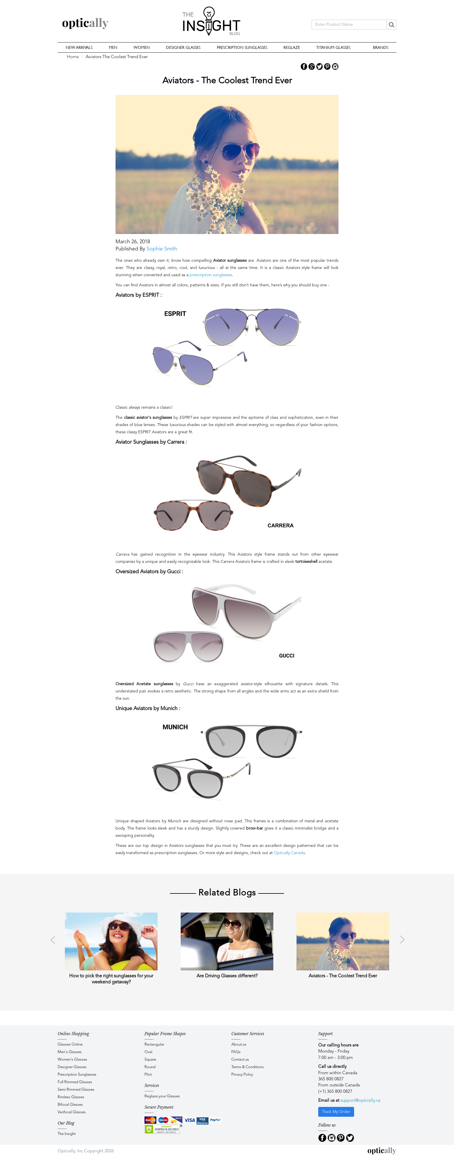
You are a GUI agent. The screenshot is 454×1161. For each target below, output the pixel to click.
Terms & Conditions (247, 1067)
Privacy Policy (242, 1075)
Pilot (148, 1075)
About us (238, 1044)
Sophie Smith (162, 249)
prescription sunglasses (211, 275)
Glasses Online (70, 1044)
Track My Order (336, 1112)
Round (149, 1067)
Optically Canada (289, 853)
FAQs (236, 1052)
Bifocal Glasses (70, 1105)
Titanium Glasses (333, 47)
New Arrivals (79, 47)
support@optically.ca (360, 1101)
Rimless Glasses (71, 1097)
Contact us (240, 1060)
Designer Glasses (183, 47)
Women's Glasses (72, 1060)
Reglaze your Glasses (162, 1096)
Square (150, 1060)
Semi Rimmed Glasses (76, 1090)
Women (141, 47)
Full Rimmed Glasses (75, 1082)
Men (113, 47)
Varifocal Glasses (72, 1112)
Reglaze (291, 47)
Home (73, 57)
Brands (380, 47)
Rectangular (154, 1044)
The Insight (67, 1134)
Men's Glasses (70, 1052)
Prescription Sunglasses (242, 47)
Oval (148, 1052)
